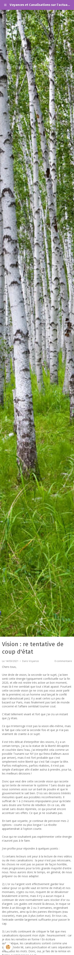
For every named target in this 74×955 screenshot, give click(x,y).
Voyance (34, 661)
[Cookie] (8, 947)
